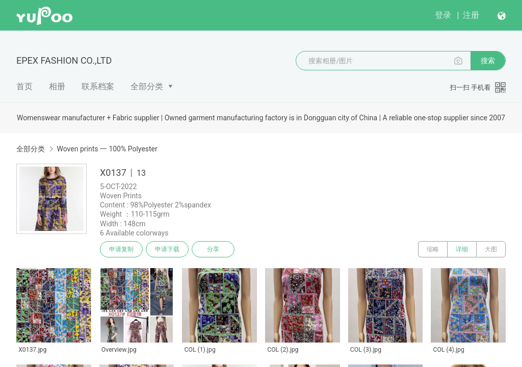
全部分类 (146, 86)
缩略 (433, 249)
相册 (57, 86)
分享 (213, 249)
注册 (471, 15)
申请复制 (121, 249)
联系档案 (98, 86)
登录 (443, 15)
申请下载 (167, 249)
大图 (491, 249)
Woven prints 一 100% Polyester (107, 149)
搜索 (488, 61)
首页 (24, 86)
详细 (462, 249)
